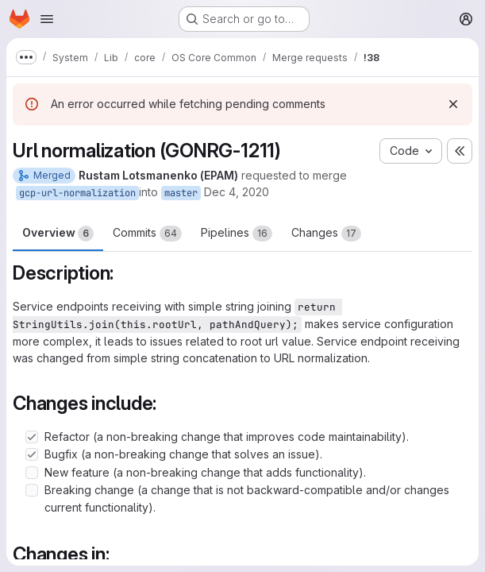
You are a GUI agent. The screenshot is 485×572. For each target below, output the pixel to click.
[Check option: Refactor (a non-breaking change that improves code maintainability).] (31, 437)
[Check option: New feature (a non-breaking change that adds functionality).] (31, 472)
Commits (147, 234)
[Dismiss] (453, 104)
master (181, 193)
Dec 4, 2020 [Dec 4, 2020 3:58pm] (236, 192)
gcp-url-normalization (77, 193)
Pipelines (236, 234)
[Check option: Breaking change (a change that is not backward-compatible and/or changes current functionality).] (31, 490)
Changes (326, 234)
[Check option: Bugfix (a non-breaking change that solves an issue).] (31, 454)
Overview (58, 234)
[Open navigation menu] (47, 19)
